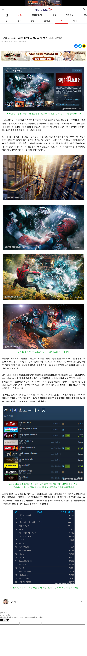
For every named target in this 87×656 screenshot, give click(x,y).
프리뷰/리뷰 (37, 15)
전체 (20, 21)
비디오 (76, 21)
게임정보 (69, 15)
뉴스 (20, 15)
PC (61, 21)
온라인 (47, 21)
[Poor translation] (6, 620)
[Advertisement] (43, 28)
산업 (33, 21)
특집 (54, 15)
